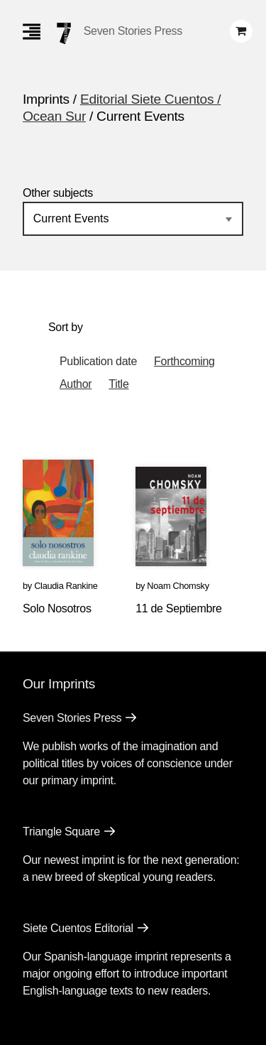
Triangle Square (61, 831)
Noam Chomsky (178, 585)
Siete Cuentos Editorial (78, 928)
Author (76, 384)
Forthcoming (184, 361)
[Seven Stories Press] (63, 33)
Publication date (98, 361)
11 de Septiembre (178, 608)
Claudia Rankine (65, 585)
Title (118, 384)
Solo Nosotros (57, 608)
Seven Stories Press (133, 31)
